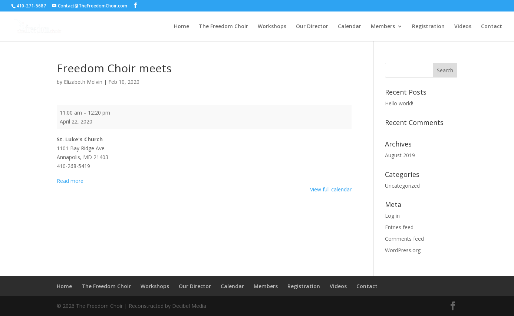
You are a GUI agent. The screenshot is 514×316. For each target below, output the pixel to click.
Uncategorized (402, 185)
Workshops (272, 27)
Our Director (312, 27)
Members (383, 27)
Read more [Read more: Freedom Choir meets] (70, 180)
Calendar (349, 27)
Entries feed (399, 227)
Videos (462, 27)
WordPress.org (403, 250)
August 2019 (400, 155)
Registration (428, 27)
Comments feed (404, 238)
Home (181, 27)
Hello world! (399, 103)
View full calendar (331, 189)
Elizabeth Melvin (83, 81)
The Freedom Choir (223, 27)
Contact (491, 27)
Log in (392, 215)
